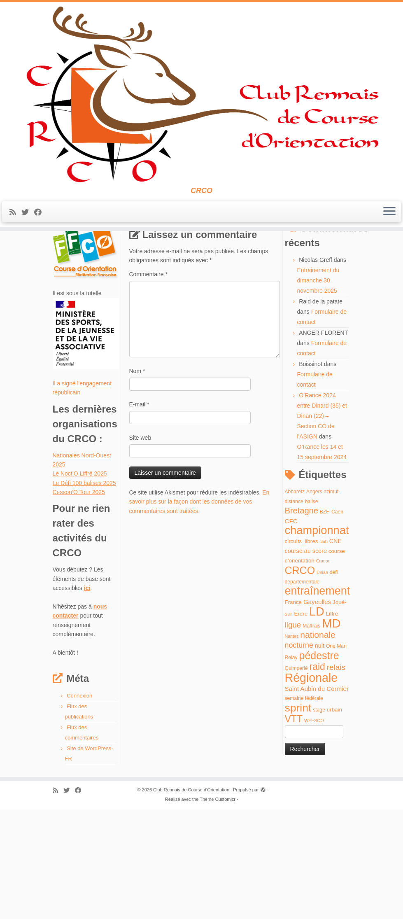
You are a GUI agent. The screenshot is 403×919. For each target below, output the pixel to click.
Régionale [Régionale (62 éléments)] (311, 786)
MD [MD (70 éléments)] (331, 732)
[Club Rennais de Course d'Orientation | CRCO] (201, 101)
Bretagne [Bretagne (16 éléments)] (301, 620)
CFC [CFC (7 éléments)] (291, 630)
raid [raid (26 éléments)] (317, 776)
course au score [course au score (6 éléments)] (306, 660)
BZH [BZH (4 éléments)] (325, 621)
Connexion (79, 805)
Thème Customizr (217, 908)
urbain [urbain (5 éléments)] (334, 819)
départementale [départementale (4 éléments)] (302, 691)
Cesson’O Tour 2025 (79, 601)
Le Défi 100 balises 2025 (84, 592)
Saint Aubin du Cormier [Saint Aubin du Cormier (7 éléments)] (317, 798)
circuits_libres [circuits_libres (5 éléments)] (301, 651)
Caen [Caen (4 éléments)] (337, 621)
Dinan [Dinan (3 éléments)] (322, 681)
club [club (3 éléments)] (323, 650)
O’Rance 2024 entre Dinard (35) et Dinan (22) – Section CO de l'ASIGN (322, 525)
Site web (140, 547)
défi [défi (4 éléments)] (334, 681)
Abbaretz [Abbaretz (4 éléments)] (295, 601)
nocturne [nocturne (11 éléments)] (299, 755)
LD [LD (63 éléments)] (316, 721)
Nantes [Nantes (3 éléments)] (292, 745)
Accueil (62, 260)
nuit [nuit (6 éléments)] (319, 755)
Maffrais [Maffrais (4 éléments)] (311, 735)
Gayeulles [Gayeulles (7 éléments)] (317, 711)
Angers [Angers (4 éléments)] (314, 601)
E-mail (139, 514)
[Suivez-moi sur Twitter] (27, 226)
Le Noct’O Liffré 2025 (80, 583)
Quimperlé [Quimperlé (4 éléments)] (296, 778)
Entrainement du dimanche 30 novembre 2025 (318, 390)
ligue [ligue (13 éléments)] (293, 734)
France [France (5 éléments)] (293, 712)
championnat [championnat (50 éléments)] (317, 639)
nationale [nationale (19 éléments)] (317, 744)
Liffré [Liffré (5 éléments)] (332, 723)
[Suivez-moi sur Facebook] (40, 226)
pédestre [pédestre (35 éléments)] (319, 765)
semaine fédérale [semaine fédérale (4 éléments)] (304, 808)
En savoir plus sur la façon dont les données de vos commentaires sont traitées (199, 611)
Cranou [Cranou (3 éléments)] (323, 670)
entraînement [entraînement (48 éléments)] (317, 700)
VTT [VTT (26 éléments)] (294, 828)
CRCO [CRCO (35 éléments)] (300, 679)
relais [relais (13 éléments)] (336, 776)
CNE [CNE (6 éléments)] (335, 650)
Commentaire (148, 383)
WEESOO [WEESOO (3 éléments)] (314, 830)
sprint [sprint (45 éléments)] (298, 817)
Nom (137, 480)
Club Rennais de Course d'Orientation (191, 899)
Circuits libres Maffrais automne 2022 (124, 260)
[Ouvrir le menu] (389, 226)
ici (87, 697)
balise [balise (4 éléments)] (311, 611)
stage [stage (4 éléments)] (319, 819)
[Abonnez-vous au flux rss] (15, 226)
